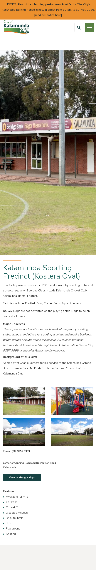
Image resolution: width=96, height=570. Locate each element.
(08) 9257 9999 (21, 451)
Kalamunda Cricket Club (71, 290)
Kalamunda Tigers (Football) (21, 296)
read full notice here (48, 15)
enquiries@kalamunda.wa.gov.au (44, 351)
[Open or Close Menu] (89, 27)
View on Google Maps (22, 477)
